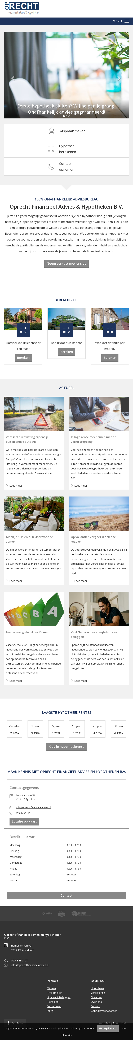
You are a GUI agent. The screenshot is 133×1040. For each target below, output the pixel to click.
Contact (66, 895)
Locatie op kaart (24, 821)
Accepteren (107, 1028)
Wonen (51, 988)
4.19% (118, 733)
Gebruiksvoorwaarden (104, 1010)
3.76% (77, 733)
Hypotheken (54, 992)
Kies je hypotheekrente (66, 746)
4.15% (97, 733)
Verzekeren (54, 1006)
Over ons (96, 1001)
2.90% (14, 733)
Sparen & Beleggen (58, 997)
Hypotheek (97, 988)
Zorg (50, 1010)
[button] (13, 78)
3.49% (35, 733)
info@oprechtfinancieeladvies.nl (33, 807)
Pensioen (53, 1001)
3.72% (56, 733)
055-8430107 (19, 960)
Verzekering (98, 992)
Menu (121, 21)
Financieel (96, 997)
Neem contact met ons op (66, 263)
